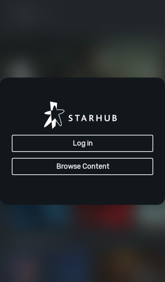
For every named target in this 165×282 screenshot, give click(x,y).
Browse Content (82, 166)
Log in (82, 143)
